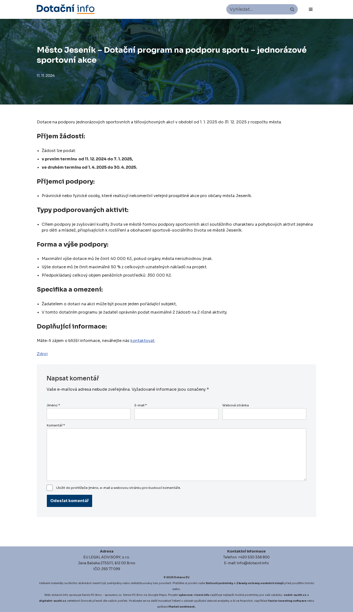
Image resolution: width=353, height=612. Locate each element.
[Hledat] (257, 9)
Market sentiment (181, 606)
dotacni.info (59, 595)
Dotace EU (181, 577)
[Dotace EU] (65, 9)
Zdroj (42, 353)
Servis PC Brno (92, 595)
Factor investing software (287, 600)
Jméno (53, 405)
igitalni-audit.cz (53, 600)
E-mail (140, 405)
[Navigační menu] (310, 9)
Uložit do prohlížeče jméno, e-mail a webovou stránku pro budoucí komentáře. (118, 488)
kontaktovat (142, 340)
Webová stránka (235, 405)
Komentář (56, 425)
